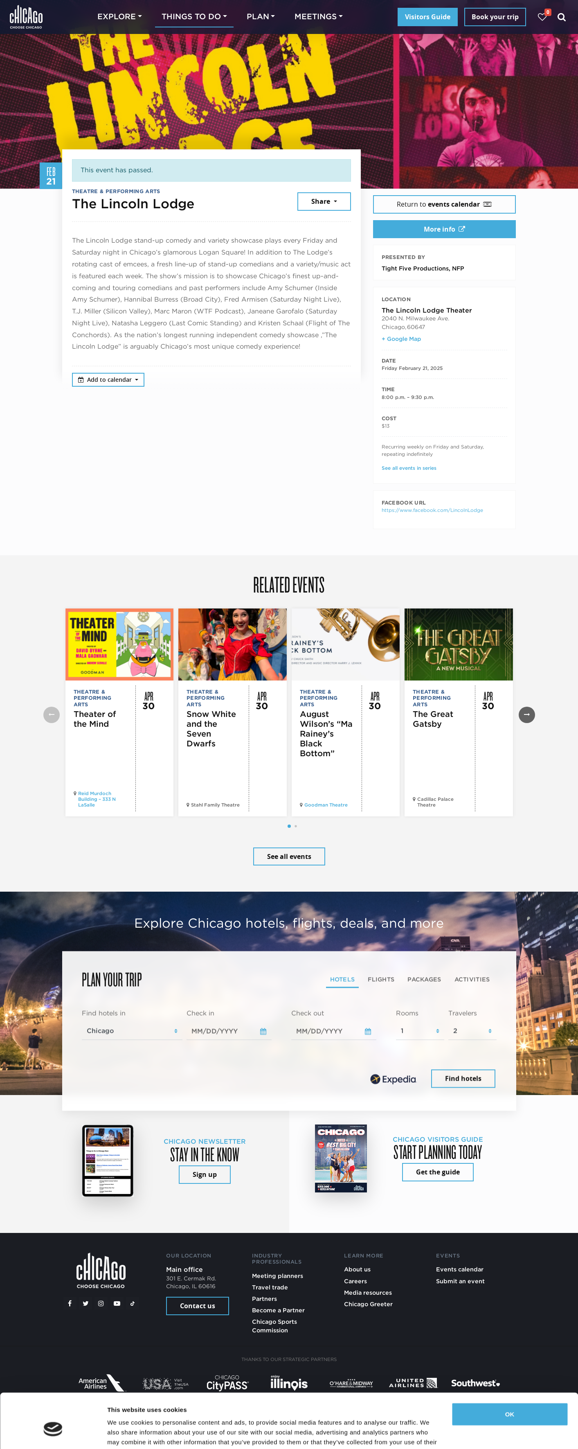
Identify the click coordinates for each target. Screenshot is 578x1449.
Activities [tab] (472, 979)
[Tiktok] (132, 1303)
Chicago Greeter (368, 1303)
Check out (307, 1013)
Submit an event (460, 1281)
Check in (200, 1013)
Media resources (368, 1292)
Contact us (197, 1305)
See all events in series (409, 468)
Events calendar (460, 1269)
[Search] (561, 17)
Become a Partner (278, 1310)
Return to (444, 204)
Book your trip (495, 16)
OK (510, 1372)
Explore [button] (116, 16)
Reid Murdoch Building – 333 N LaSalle (97, 799)
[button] (289, 826)
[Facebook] (69, 1303)
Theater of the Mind (95, 719)
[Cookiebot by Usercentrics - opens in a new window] (53, 1433)
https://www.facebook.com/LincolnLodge (432, 510)
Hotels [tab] (342, 979)
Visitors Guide (427, 16)
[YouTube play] (117, 1303)
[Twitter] (85, 1303)
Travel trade (270, 1287)
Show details (126, 1432)
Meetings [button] (316, 16)
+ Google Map (401, 339)
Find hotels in (104, 1013)
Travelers (462, 1013)
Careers (355, 1281)
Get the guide (438, 1171)
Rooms (407, 1013)
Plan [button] (258, 16)
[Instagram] (101, 1303)
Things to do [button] (191, 16)
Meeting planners (277, 1275)
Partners (264, 1298)
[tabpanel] (289, 1049)
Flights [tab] (381, 979)
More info (444, 229)
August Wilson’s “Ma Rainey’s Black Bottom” (326, 733)
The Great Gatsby (433, 719)
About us (357, 1269)
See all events (289, 856)
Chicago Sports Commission (274, 1325)
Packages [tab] (424, 979)
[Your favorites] (542, 17)
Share (321, 201)
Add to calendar (105, 379)
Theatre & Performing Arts (116, 191)
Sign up (205, 1174)
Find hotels (463, 1078)
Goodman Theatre (326, 805)
